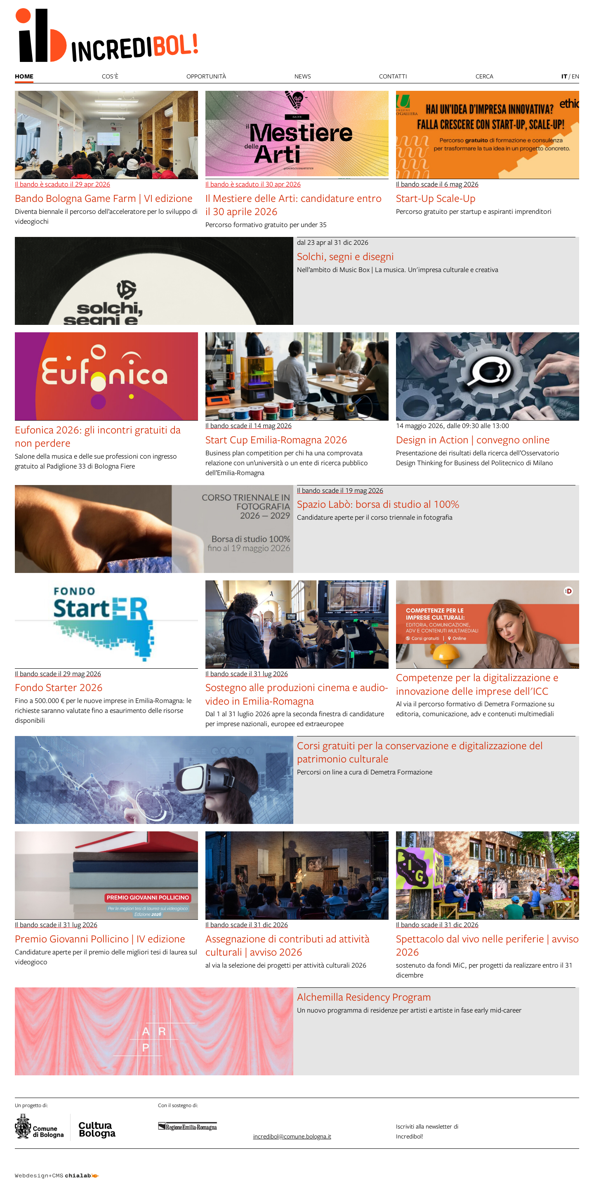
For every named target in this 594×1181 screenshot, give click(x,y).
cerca (484, 76)
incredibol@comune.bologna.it (292, 1136)
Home (24, 76)
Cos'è (110, 76)
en (575, 76)
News (303, 76)
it (564, 76)
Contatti (393, 76)
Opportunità (206, 76)
